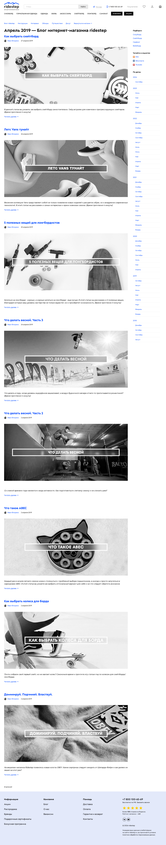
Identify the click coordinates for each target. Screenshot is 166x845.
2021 (135, 177)
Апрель (138, 103)
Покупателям (132, 7)
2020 (135, 236)
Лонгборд (91, 14)
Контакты (88, 819)
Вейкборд (137, 46)
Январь (137, 171)
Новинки (117, 14)
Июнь (137, 93)
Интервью (35, 23)
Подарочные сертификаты (17, 819)
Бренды (8, 814)
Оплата (87, 809)
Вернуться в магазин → (83, 23)
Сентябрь (138, 82)
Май (136, 98)
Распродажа (10, 809)
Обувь (54, 14)
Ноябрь (138, 128)
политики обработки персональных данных (138, 835)
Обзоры (45, 23)
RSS (136, 57)
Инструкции (23, 23)
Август (137, 142)
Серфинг (136, 42)
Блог (46, 804)
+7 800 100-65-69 (115, 7)
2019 (135, 276)
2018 (135, 320)
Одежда (44, 14)
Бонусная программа (15, 824)
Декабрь (138, 123)
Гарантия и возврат (93, 814)
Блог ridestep (9, 23)
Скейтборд (79, 14)
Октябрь (138, 133)
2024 (135, 77)
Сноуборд (8, 14)
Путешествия (57, 23)
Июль (137, 147)
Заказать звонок (143, 802)
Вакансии (48, 814)
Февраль (138, 112)
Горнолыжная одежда (26, 14)
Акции (129, 14)
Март (137, 107)
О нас (46, 809)
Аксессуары (65, 14)
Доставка (88, 804)
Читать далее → (11, 116)
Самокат (104, 14)
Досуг (68, 23)
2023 (135, 88)
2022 (135, 118)
